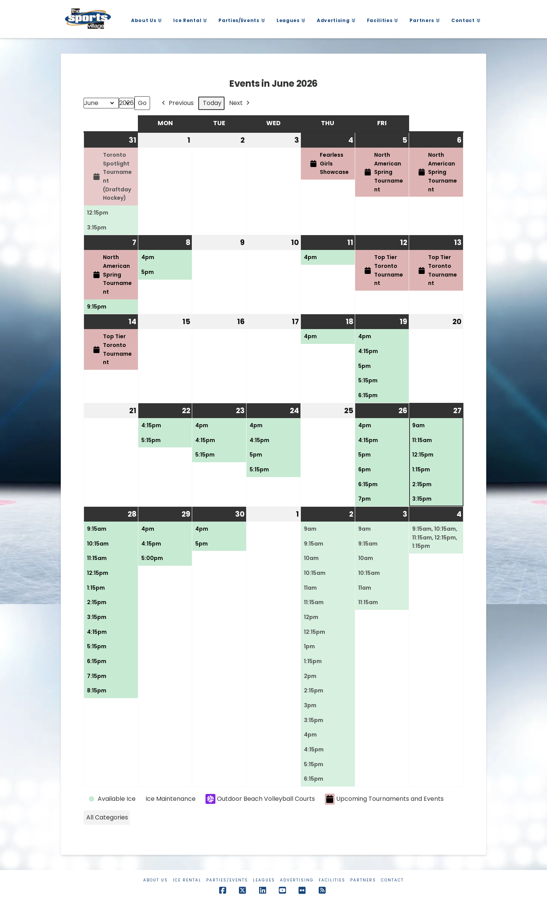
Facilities (332, 880)
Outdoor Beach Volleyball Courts (260, 799)
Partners (363, 880)
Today (212, 103)
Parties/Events (227, 880)
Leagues (264, 880)
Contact (392, 880)
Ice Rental (187, 880)
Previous (177, 103)
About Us (155, 880)
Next (240, 103)
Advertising (297, 880)
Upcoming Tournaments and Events (384, 799)
